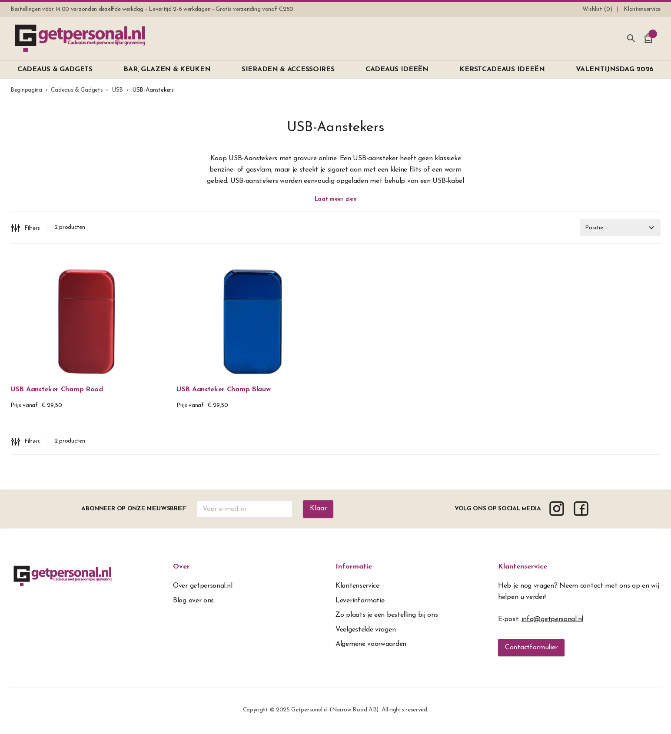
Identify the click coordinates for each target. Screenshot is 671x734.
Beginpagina (26, 90)
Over (181, 568)
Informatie (354, 568)
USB (117, 90)
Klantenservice (522, 568)
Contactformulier (531, 649)
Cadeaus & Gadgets (77, 90)
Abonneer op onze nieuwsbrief (133, 510)
